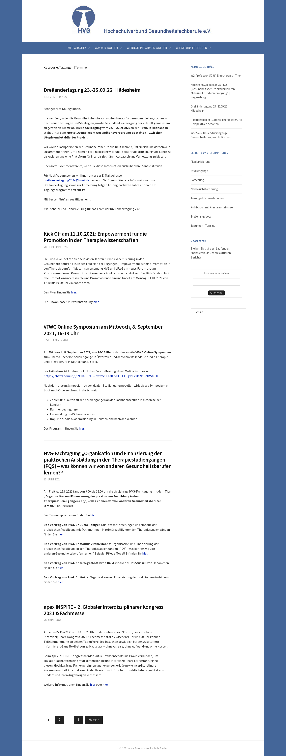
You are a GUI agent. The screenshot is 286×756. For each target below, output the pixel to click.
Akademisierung (200, 162)
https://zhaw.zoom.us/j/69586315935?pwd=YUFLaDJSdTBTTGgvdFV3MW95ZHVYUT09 (101, 376)
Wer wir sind (77, 48)
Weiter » (94, 719)
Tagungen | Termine (203, 225)
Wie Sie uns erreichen (191, 48)
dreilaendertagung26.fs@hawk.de (66, 180)
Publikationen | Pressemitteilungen (212, 207)
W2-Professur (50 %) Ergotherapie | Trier (216, 75)
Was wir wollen (106, 48)
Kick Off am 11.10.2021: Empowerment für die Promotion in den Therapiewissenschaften (95, 236)
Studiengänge (199, 171)
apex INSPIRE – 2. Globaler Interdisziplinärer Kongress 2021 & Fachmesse (103, 610)
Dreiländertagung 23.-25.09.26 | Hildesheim (92, 89)
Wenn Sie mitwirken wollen (147, 48)
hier (92, 684)
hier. (74, 292)
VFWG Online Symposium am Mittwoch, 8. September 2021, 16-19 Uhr (103, 329)
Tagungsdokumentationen (207, 198)
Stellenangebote (201, 216)
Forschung (197, 180)
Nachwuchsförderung (204, 189)
